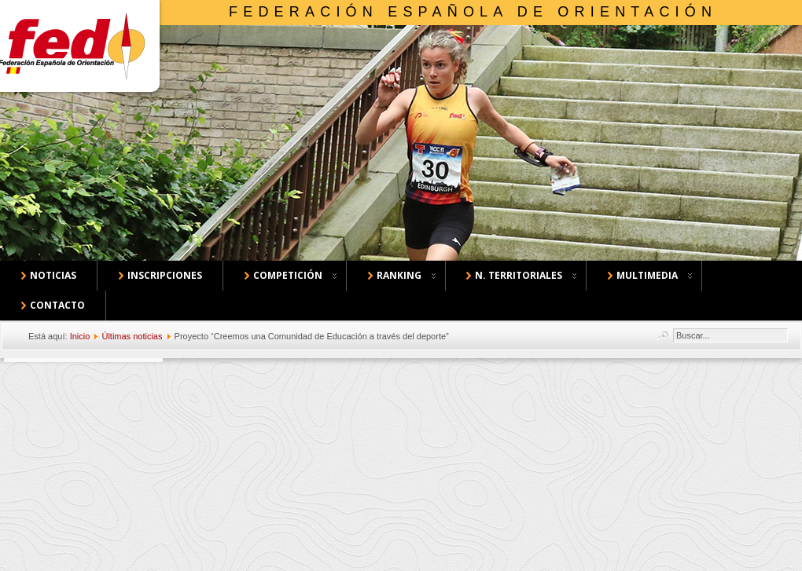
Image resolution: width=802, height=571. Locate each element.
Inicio (80, 336)
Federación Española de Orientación (473, 12)
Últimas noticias (131, 336)
